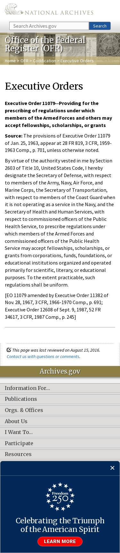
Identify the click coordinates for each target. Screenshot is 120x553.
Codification (44, 61)
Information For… (27, 388)
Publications (21, 399)
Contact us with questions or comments (43, 356)
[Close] (112, 468)
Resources (18, 454)
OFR (24, 61)
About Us (16, 421)
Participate (19, 443)
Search (100, 26)
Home (10, 61)
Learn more (60, 541)
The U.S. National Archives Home (49, 10)
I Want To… (19, 432)
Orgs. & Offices (24, 410)
